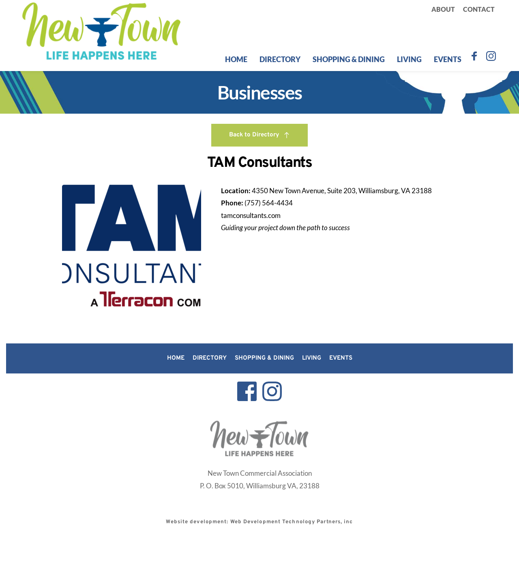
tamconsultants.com (251, 215)
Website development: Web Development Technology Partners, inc (259, 522)
